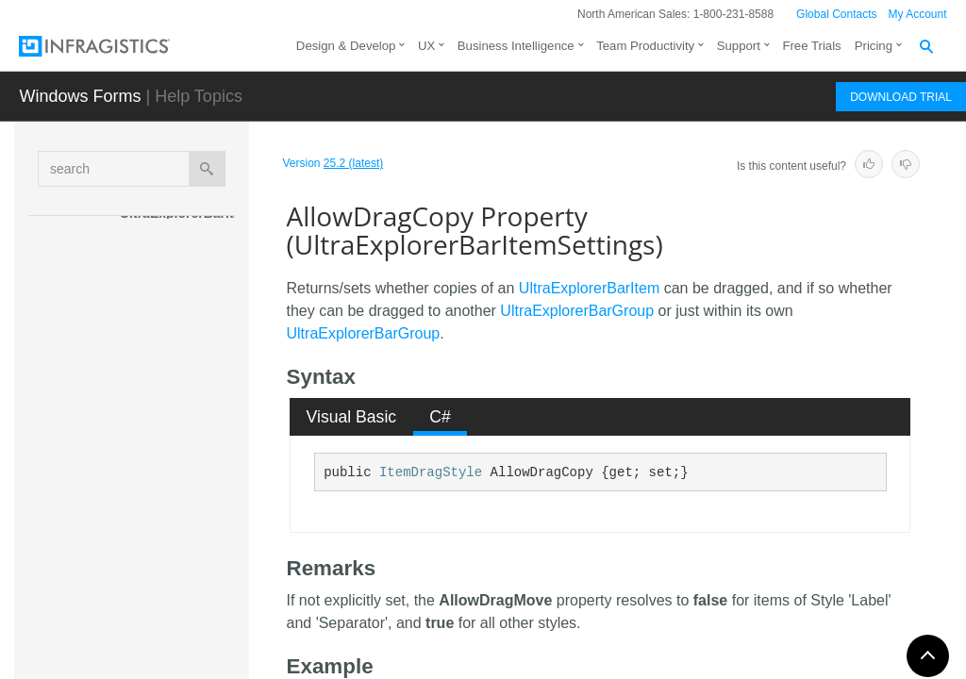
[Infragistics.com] (113, 46)
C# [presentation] (440, 416)
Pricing (873, 46)
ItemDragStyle (430, 472)
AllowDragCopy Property (199, 471)
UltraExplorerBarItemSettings (180, 223)
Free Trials (811, 46)
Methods (162, 398)
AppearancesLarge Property (196, 574)
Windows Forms (80, 96)
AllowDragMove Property (196, 522)
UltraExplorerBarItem (589, 288)
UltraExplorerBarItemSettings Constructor (189, 347)
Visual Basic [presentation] (352, 416)
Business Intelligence (516, 46)
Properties (169, 431)
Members (164, 295)
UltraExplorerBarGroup (577, 311)
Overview (164, 262)
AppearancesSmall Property (197, 626)
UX (426, 46)
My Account (918, 14)
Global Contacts (836, 14)
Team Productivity (645, 46)
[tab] (351, 417)
